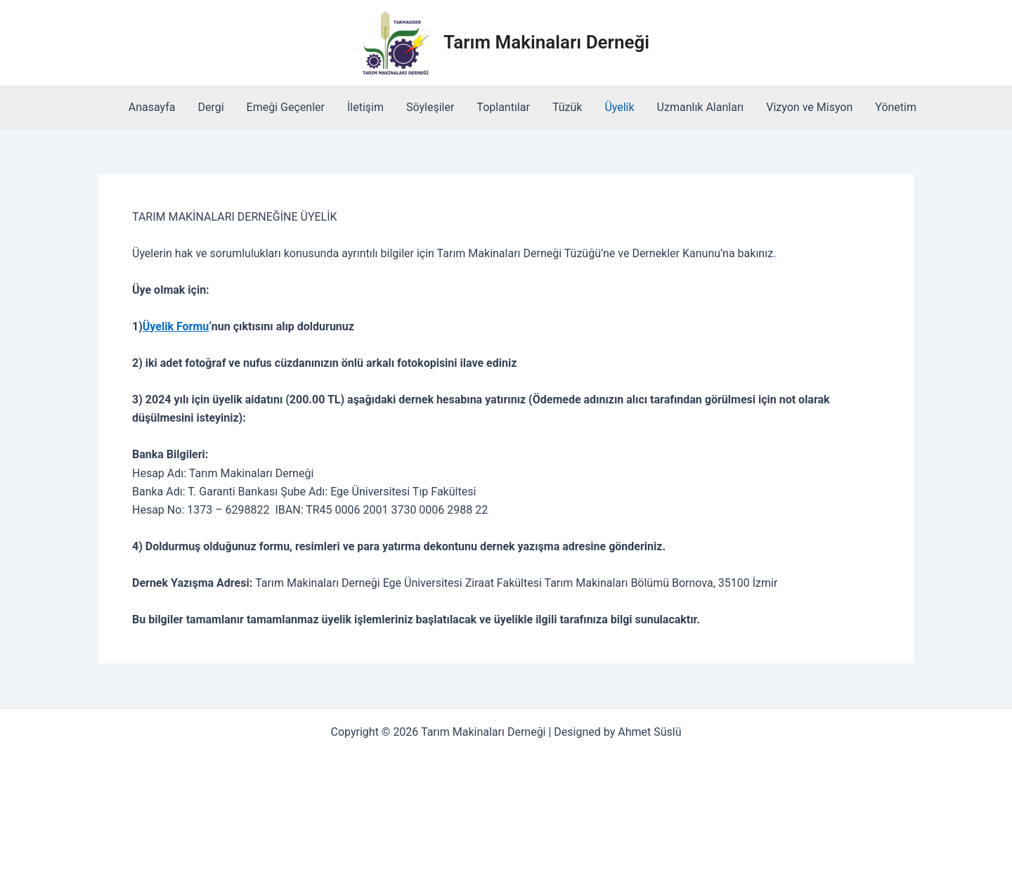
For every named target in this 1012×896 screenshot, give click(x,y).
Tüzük (567, 107)
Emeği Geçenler (286, 107)
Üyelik (619, 107)
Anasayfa (152, 107)
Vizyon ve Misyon (809, 107)
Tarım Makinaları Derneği (546, 42)
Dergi (210, 107)
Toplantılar (503, 107)
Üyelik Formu (176, 326)
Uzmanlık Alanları (700, 107)
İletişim (365, 107)
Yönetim (895, 107)
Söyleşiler (430, 107)
